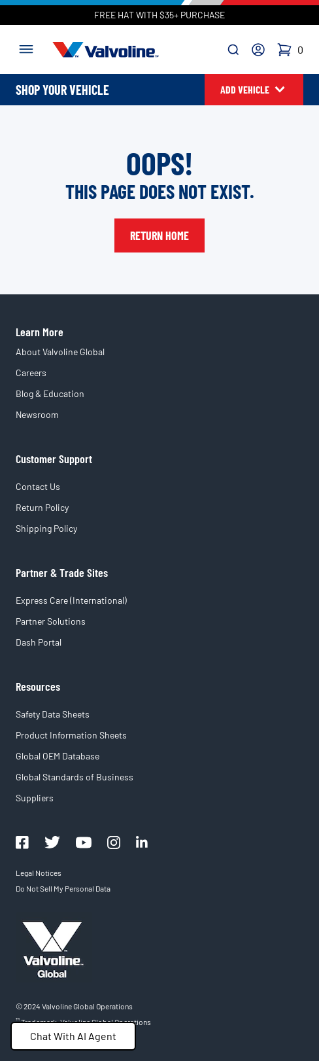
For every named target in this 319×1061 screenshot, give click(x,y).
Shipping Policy (46, 528)
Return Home (159, 235)
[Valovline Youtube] (84, 842)
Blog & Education (50, 393)
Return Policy (42, 507)
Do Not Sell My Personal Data (63, 888)
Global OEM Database (57, 755)
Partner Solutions (51, 621)
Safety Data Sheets (53, 714)
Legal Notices (38, 872)
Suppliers (35, 797)
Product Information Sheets (71, 734)
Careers (31, 372)
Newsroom (37, 414)
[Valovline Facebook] (22, 842)
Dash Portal (38, 642)
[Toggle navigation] (26, 47)
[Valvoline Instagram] (113, 842)
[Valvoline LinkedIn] (142, 842)
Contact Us (38, 486)
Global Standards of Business (74, 776)
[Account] (258, 50)
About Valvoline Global (60, 351)
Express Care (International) (71, 600)
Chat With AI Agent (73, 1036)
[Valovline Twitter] (52, 842)
